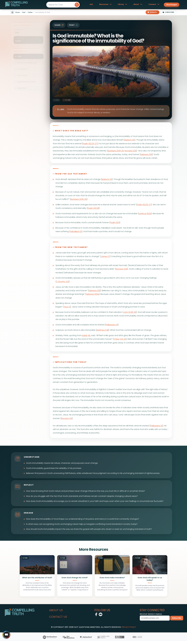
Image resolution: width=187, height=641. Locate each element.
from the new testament (71, 247)
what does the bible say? (71, 130)
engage (28, 512)
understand (32, 457)
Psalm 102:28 (93, 208)
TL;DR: (61, 109)
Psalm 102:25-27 (90, 143)
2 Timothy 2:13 (62, 281)
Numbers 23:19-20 (116, 150)
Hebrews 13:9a (92, 294)
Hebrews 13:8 (146, 154)
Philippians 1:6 (112, 324)
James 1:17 (105, 256)
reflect (29, 485)
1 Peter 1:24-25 (120, 339)
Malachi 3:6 (129, 139)
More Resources (93, 549)
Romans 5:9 (66, 418)
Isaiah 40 (86, 335)
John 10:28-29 (129, 312)
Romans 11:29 (130, 150)
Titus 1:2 (67, 306)
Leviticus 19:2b (145, 213)
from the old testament (71, 173)
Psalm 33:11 (114, 222)
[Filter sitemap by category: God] (28, 29)
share (59, 25)
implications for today (71, 362)
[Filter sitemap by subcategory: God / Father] (28, 38)
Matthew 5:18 (103, 330)
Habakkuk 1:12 (76, 231)
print (73, 25)
